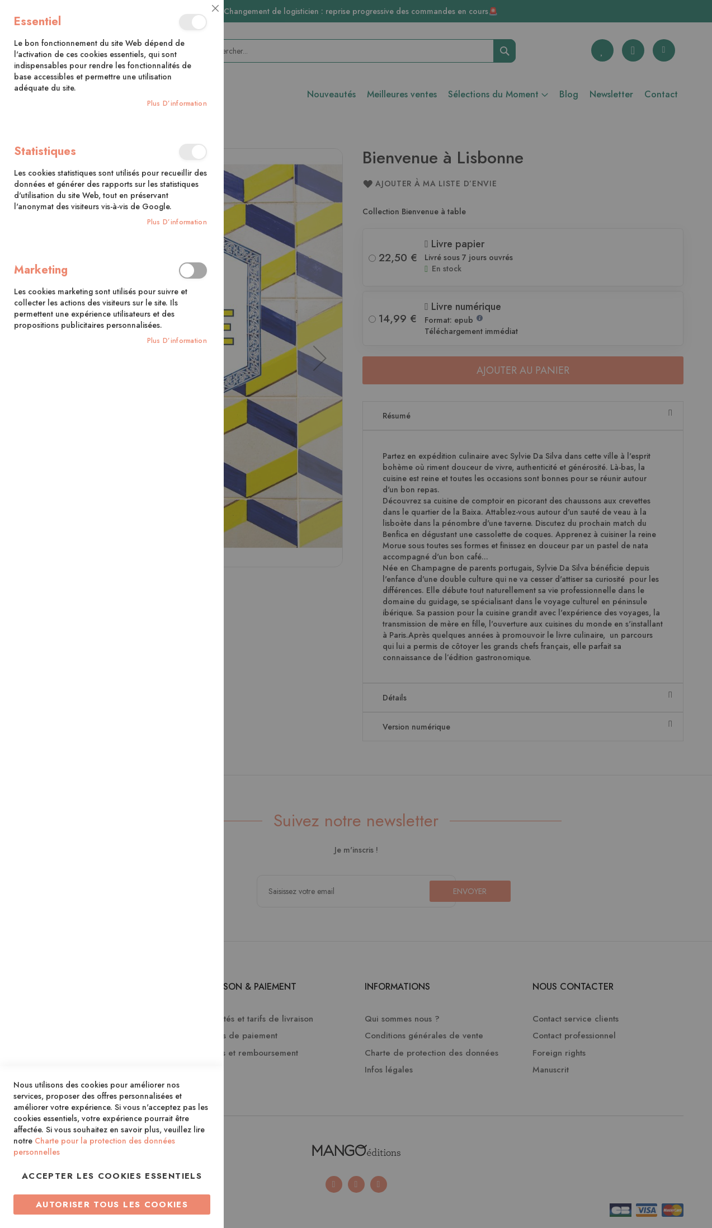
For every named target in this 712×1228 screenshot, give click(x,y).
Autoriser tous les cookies (112, 1204)
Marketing (193, 270)
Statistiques (193, 152)
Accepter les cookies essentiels (112, 1176)
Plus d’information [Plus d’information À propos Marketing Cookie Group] (177, 341)
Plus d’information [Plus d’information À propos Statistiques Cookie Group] (177, 222)
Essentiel (193, 22)
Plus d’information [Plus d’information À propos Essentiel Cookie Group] (177, 104)
